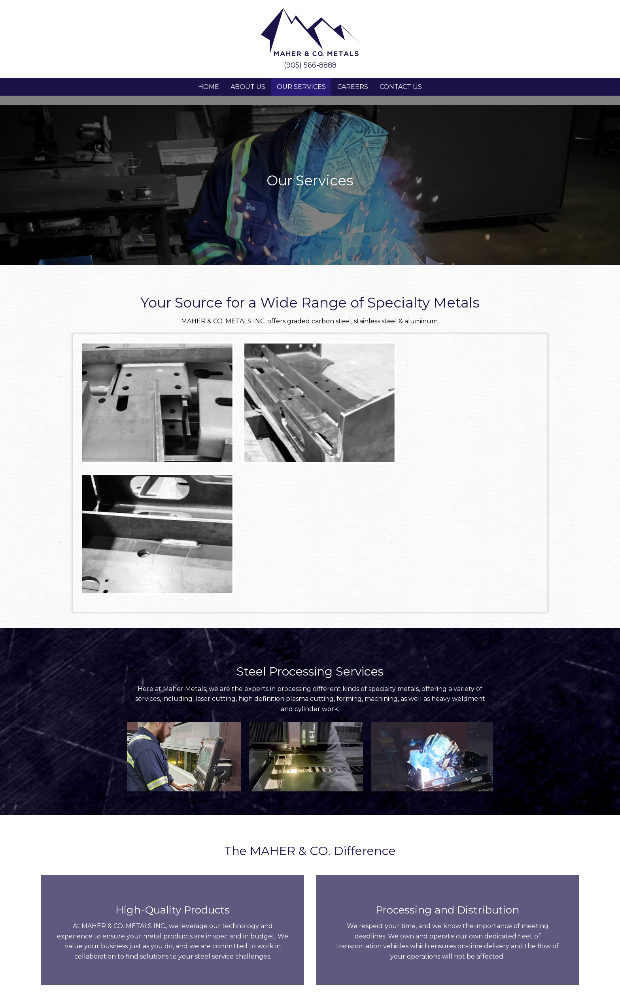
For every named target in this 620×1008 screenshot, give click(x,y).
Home (208, 87)
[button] (301, 957)
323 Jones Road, (106, 909)
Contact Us (401, 87)
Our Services (301, 87)
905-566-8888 (390, 910)
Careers (352, 87)
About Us (248, 87)
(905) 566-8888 (310, 65)
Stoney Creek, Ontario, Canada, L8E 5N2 (107, 918)
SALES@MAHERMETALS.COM (257, 914)
